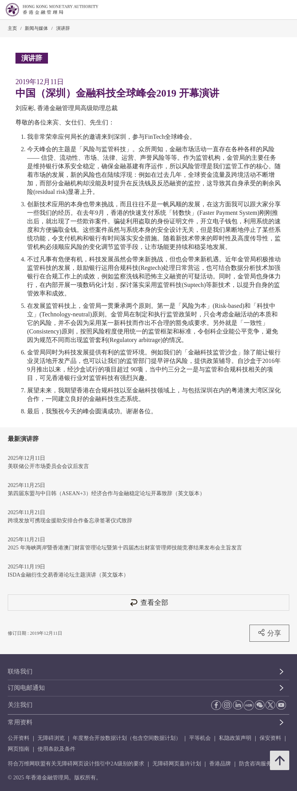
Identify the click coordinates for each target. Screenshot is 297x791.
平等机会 (200, 738)
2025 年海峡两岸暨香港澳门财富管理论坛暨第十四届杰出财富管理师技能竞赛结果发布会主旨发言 (125, 548)
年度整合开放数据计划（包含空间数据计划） (127, 738)
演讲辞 (63, 28)
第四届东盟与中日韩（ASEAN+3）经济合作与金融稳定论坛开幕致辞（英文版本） (106, 493)
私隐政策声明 (235, 738)
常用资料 (20, 722)
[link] (271, 10)
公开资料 (18, 738)
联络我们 (20, 671)
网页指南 (18, 749)
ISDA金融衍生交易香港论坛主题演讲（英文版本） (68, 575)
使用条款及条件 (56, 749)
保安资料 (270, 738)
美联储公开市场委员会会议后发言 (48, 466)
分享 (269, 633)
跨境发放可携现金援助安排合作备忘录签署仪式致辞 (70, 520)
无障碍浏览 (51, 738)
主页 (12, 28)
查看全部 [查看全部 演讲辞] (148, 602)
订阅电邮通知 (26, 687)
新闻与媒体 (36, 28)
